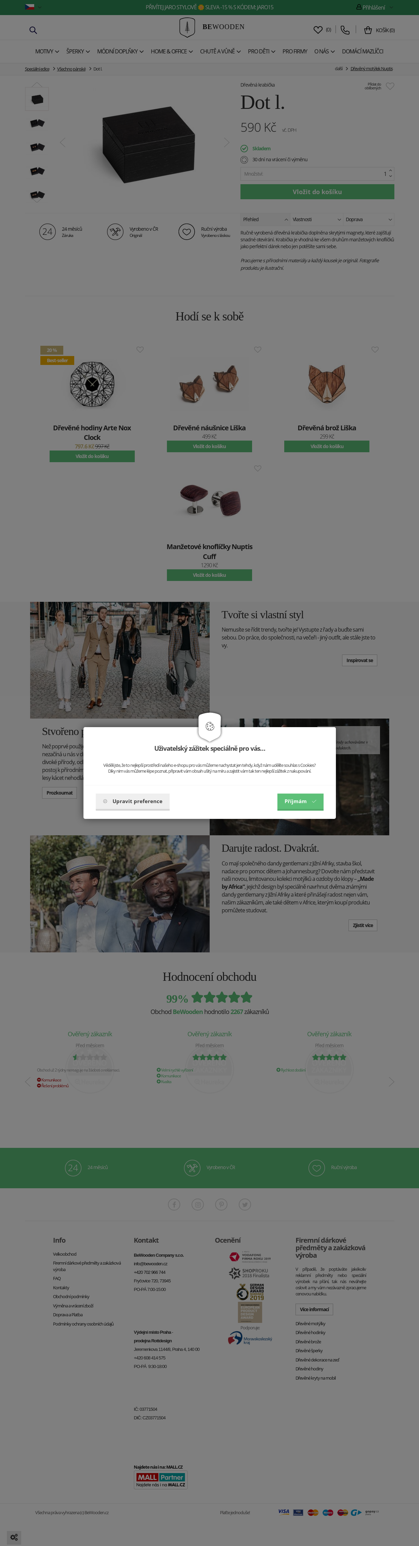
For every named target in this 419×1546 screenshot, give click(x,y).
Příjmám (300, 801)
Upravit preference (132, 801)
